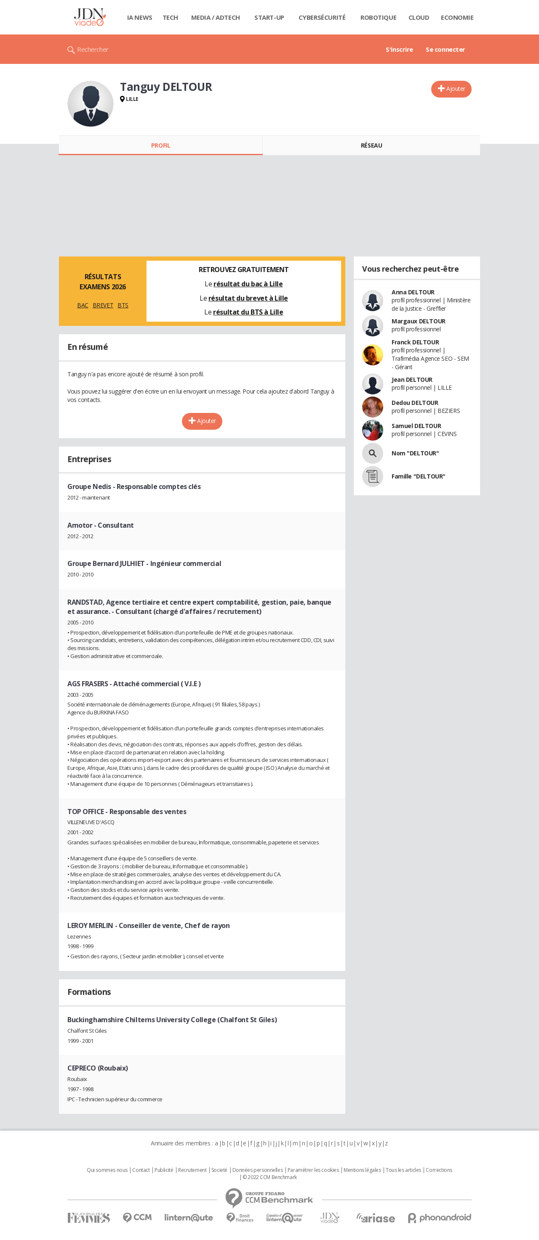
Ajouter (455, 89)
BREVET (103, 305)
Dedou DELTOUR (415, 403)
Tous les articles (403, 1170)
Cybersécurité (322, 17)
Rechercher (93, 49)
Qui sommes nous (107, 1170)
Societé (219, 1170)
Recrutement (192, 1170)
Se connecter (445, 49)
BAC (82, 305)
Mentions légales (362, 1170)
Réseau (371, 145)
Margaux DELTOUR (419, 321)
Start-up (269, 17)
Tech (170, 17)
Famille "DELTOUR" (419, 476)
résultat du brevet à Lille (248, 298)
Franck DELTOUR (415, 342)
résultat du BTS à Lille (248, 312)
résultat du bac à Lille (248, 283)
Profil (160, 145)
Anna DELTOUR (413, 292)
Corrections (439, 1170)
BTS (122, 305)
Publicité (164, 1170)
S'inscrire (399, 49)
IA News (139, 17)
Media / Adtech (215, 17)
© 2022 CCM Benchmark (270, 1177)
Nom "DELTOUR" (415, 453)
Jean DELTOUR (412, 379)
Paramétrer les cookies (313, 1170)
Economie (457, 17)
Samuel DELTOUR (416, 426)
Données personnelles (257, 1170)
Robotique (378, 17)
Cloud (419, 17)
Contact (140, 1170)
